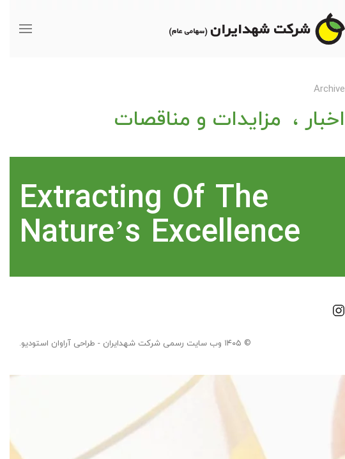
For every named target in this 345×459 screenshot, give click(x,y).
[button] (16, 28)
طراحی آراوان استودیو (49, 343)
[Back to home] (247, 28)
